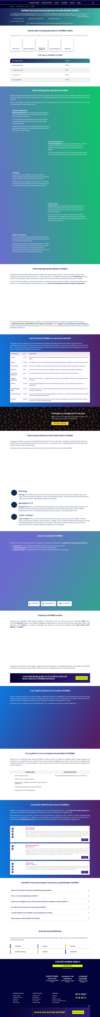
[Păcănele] (61, 2)
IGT (39, 276)
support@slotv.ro (50, 603)
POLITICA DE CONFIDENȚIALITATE (59, 1000)
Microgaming (44, 326)
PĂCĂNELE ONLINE (36, 995)
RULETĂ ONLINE (35, 997)
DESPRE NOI (54, 995)
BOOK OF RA (15, 1000)
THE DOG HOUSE (16, 1002)
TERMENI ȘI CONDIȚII (56, 999)
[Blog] (77, 2)
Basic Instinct (16, 75)
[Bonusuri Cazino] (41, 2)
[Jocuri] (54, 2)
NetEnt (54, 326)
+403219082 (35, 603)
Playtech (73, 946)
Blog (79, 3)
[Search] (93, 3)
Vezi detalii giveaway (67, 968)
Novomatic (73, 952)
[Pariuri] (69, 2)
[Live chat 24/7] (60, 603)
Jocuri (57, 3)
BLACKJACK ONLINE (36, 999)
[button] (89, 1006)
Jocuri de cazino (19, 6)
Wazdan (45, 952)
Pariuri (73, 3)
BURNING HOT (16, 999)
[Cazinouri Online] (29, 2)
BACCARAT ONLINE (36, 1002)
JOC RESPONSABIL (56, 1002)
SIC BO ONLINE (35, 1000)
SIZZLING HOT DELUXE (17, 997)
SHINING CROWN (16, 995)
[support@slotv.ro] (43, 603)
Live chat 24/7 (66, 603)
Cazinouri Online (34, 3)
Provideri (27, 6)
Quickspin (18, 946)
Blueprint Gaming (20, 952)
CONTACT (54, 997)
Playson (45, 946)
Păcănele (64, 3)
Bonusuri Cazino (47, 3)
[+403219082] (30, 603)
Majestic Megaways (18, 70)
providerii (15, 15)
